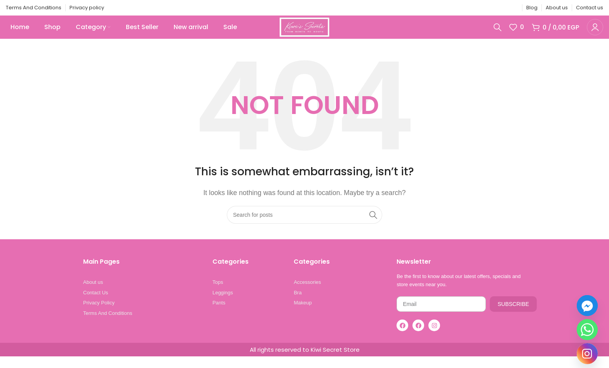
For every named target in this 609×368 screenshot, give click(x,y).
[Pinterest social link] (494, 8)
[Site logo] (304, 32)
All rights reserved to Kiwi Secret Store (305, 361)
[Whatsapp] (587, 329)
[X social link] (483, 8)
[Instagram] (587, 353)
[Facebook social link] (473, 8)
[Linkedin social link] (503, 8)
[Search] (497, 33)
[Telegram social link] (513, 8)
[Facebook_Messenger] (587, 305)
